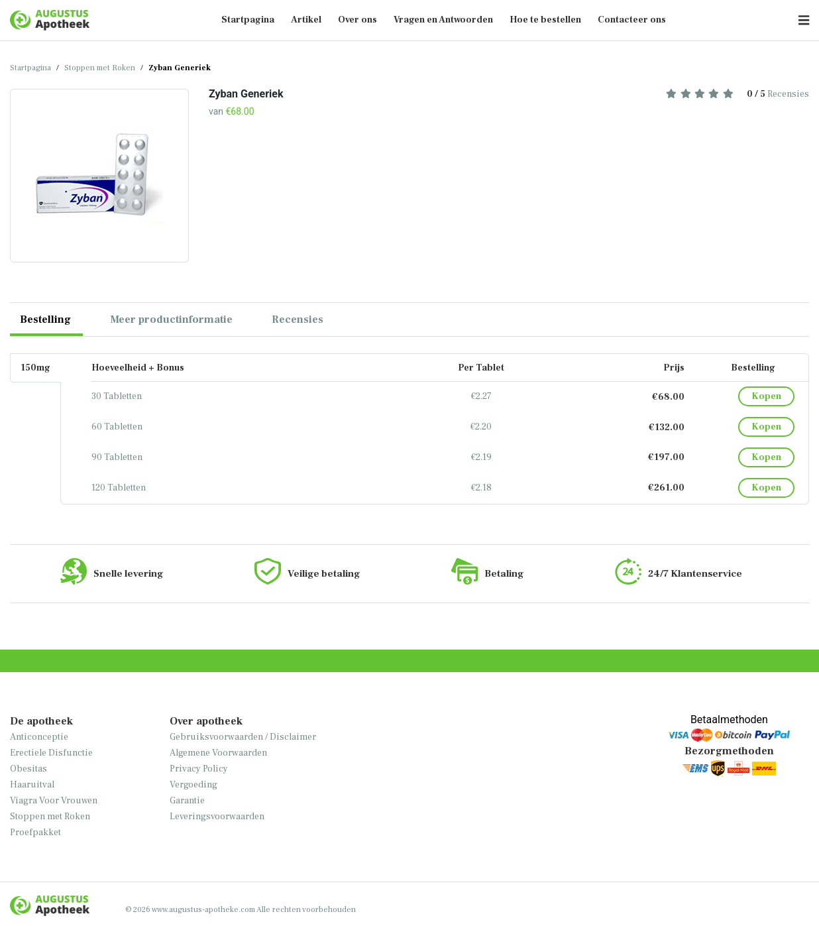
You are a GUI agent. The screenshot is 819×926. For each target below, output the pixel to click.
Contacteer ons (632, 20)
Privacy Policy (199, 769)
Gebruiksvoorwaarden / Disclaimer (243, 737)
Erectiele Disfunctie (51, 753)
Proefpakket (35, 833)
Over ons (357, 20)
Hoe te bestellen (545, 20)
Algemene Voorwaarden (218, 753)
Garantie (187, 801)
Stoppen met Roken (99, 68)
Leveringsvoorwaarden (217, 817)
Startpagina (247, 20)
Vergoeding (193, 785)
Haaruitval (32, 785)
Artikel (306, 20)
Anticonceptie (39, 737)
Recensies (737, 94)
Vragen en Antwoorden (443, 20)
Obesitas (28, 769)
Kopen (766, 396)
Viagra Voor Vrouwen (53, 801)
